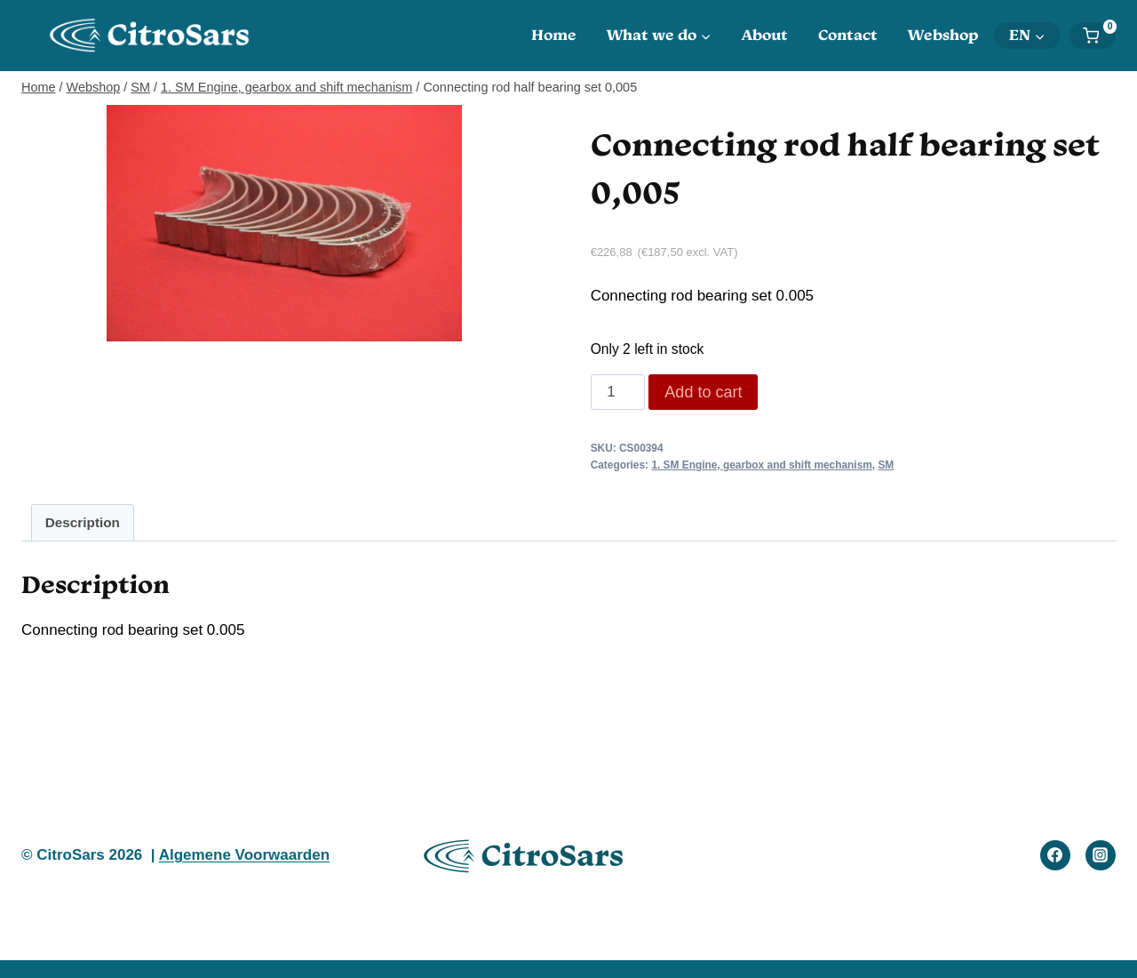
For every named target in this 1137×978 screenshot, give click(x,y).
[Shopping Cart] (1099, 36)
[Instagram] (1100, 855)
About (765, 34)
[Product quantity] (618, 392)
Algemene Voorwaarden (244, 854)
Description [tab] (82, 522)
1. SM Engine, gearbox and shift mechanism (761, 465)
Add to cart (703, 392)
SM (886, 465)
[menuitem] (1027, 35)
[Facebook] (1055, 855)
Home (553, 34)
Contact (848, 34)
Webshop (943, 34)
